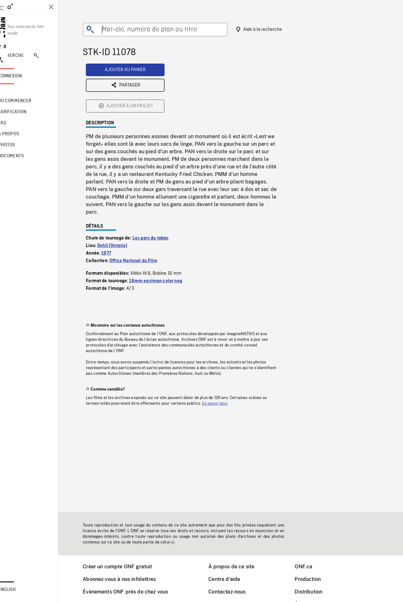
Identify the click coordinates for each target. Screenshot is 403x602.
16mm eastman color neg (163, 231)
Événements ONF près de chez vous (133, 592)
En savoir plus (222, 354)
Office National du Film (141, 211)
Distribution (316, 592)
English (23, 589)
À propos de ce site (239, 567)
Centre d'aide (232, 579)
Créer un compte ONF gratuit (125, 567)
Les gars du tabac (158, 189)
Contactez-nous (234, 592)
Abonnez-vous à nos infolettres (127, 579)
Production (316, 579)
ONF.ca (311, 567)
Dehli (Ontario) (120, 196)
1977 (114, 204)
